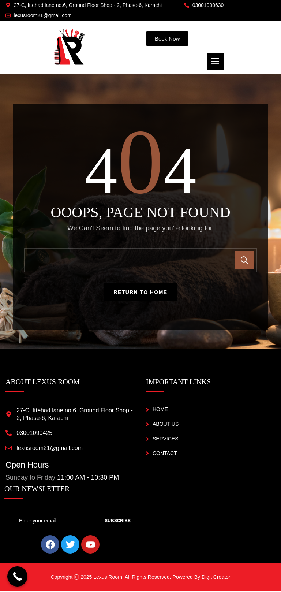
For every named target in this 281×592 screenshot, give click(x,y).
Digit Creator (216, 578)
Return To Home (141, 294)
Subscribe (118, 522)
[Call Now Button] (17, 576)
